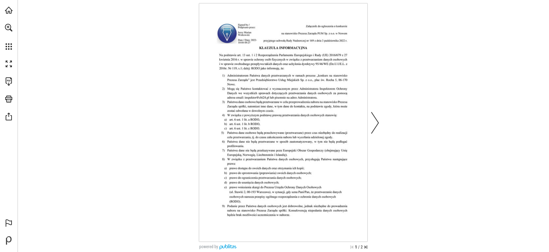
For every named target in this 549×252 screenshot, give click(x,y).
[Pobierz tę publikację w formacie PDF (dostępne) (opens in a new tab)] (9, 81)
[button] (9, 27)
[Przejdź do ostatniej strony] (365, 247)
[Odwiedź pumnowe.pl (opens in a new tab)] (9, 10)
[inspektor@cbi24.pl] (257, 97)
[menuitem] (9, 36)
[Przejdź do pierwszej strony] (351, 247)
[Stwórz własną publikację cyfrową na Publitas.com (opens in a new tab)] (9, 240)
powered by (208, 246)
